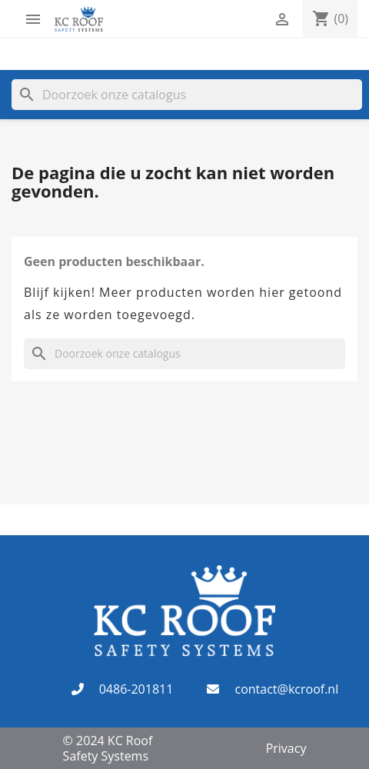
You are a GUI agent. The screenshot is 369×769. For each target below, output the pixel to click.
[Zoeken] (187, 94)
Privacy (286, 748)
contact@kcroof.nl (286, 689)
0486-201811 (136, 689)
